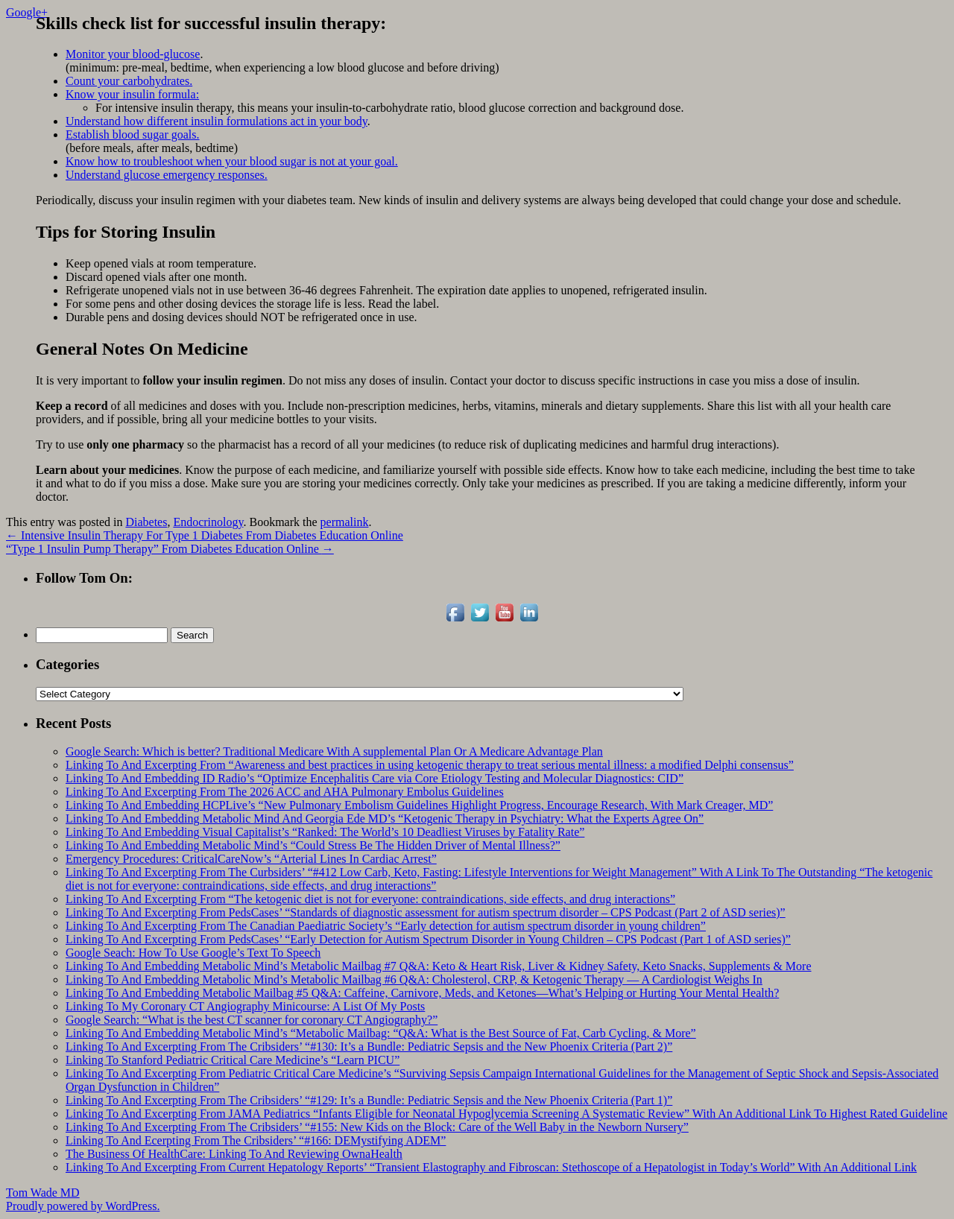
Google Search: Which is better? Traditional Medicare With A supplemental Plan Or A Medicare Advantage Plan (334, 751)
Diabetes (146, 522)
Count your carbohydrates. (129, 81)
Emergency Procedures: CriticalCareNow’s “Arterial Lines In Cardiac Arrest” (251, 858)
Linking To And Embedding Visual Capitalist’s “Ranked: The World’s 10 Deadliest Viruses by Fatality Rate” (325, 832)
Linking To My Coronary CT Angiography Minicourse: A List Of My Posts (245, 1006)
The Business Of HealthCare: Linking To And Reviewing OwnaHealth (234, 1153)
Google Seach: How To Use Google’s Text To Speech (193, 952)
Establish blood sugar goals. (133, 134)
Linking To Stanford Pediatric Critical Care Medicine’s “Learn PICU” (232, 1060)
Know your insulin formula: (132, 94)
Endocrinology (208, 522)
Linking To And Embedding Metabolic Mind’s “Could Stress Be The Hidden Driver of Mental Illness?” (313, 845)
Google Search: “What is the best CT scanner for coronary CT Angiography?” (251, 1019)
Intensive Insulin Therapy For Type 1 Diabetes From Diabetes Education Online (204, 535)
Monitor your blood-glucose (133, 54)
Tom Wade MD (43, 1192)
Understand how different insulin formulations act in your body (216, 121)
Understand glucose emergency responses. (167, 174)
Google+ (27, 12)
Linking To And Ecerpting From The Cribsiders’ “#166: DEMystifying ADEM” (256, 1140)
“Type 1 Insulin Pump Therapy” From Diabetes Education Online (170, 548)
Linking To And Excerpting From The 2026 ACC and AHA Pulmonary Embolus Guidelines (285, 791)
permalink (344, 522)
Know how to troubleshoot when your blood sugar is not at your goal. (232, 161)
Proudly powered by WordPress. (82, 1206)
